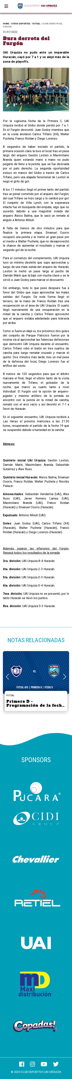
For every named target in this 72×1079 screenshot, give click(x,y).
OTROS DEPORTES (20, 23)
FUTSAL (36, 23)
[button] (64, 677)
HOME (6, 23)
